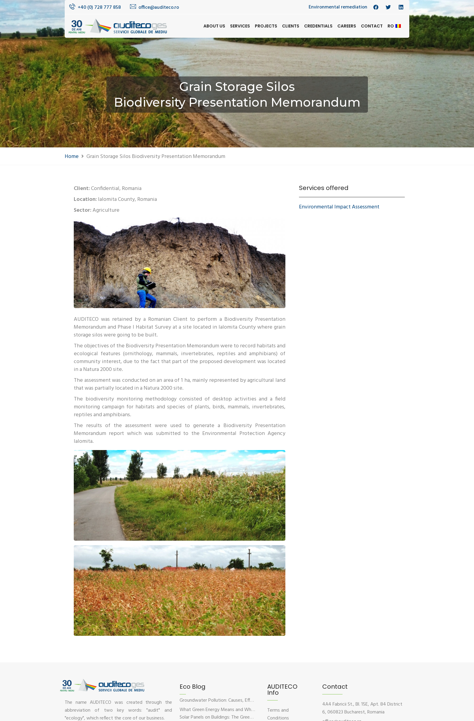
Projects (266, 26)
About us (214, 26)
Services (240, 26)
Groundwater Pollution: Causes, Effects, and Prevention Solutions (246, 700)
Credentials (318, 26)
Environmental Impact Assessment (339, 207)
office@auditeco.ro (158, 7)
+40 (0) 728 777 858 (99, 7)
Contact (372, 26)
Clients (290, 26)
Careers (346, 26)
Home (72, 156)
